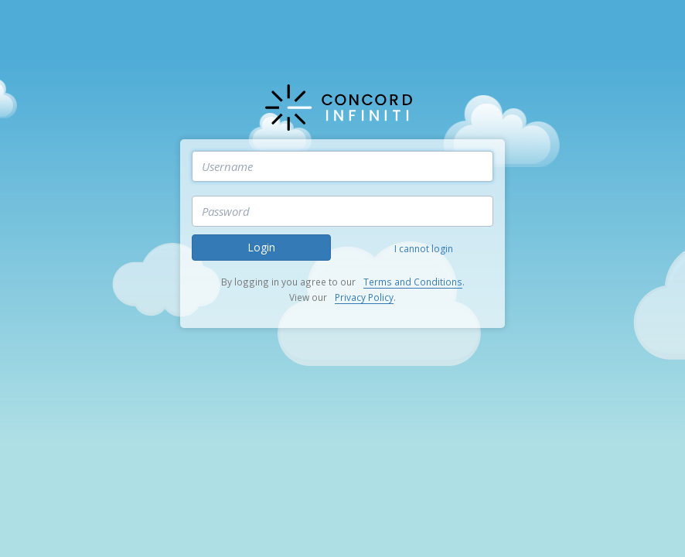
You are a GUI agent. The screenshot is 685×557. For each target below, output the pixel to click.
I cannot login (423, 248)
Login (261, 247)
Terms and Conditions (412, 281)
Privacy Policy (364, 297)
